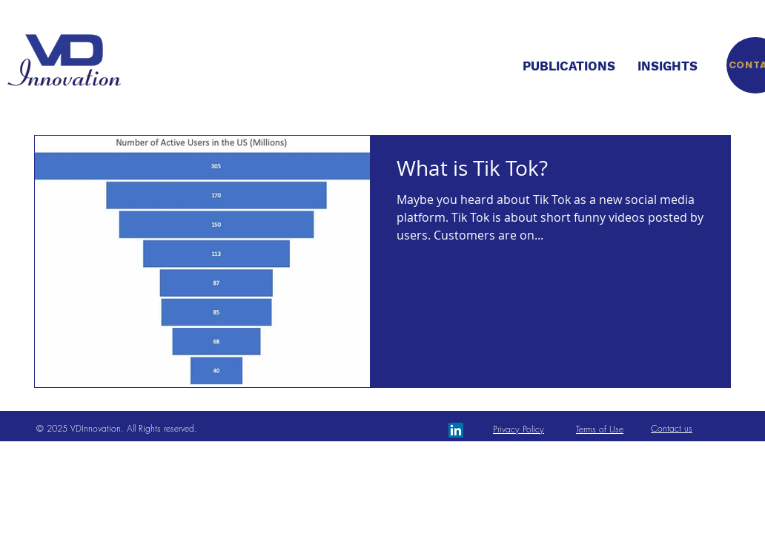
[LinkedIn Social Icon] (455, 430)
